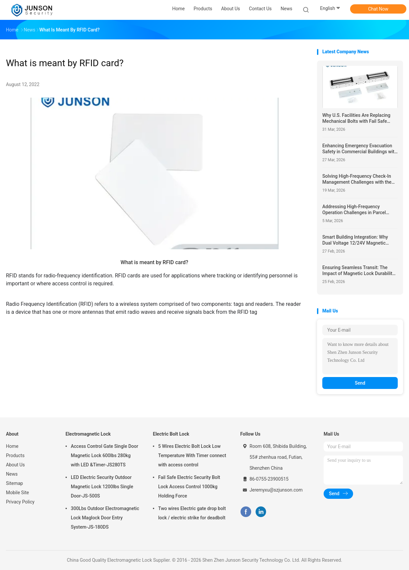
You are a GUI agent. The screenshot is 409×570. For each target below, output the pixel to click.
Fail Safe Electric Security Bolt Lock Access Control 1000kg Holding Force (189, 487)
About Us (15, 464)
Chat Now (378, 9)
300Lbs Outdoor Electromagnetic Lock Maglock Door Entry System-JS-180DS (105, 518)
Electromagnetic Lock (88, 434)
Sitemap (14, 483)
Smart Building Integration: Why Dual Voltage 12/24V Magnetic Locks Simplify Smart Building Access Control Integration (355, 240)
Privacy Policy (20, 501)
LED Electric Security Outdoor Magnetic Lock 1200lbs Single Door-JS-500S (102, 487)
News (12, 474)
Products (15, 455)
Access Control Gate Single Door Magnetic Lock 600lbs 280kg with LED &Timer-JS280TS (104, 455)
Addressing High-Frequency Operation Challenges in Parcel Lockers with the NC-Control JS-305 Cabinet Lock (359, 209)
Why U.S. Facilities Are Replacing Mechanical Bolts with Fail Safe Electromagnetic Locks (356, 118)
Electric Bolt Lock (171, 434)
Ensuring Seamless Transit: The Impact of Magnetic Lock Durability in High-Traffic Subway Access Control (358, 270)
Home (12, 446)
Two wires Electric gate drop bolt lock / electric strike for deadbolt (192, 513)
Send (360, 383)
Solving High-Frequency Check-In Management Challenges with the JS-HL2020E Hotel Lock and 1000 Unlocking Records (357, 179)
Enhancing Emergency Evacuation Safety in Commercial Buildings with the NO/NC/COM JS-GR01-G (359, 149)
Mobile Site (17, 492)
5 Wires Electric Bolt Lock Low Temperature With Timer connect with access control (192, 455)
